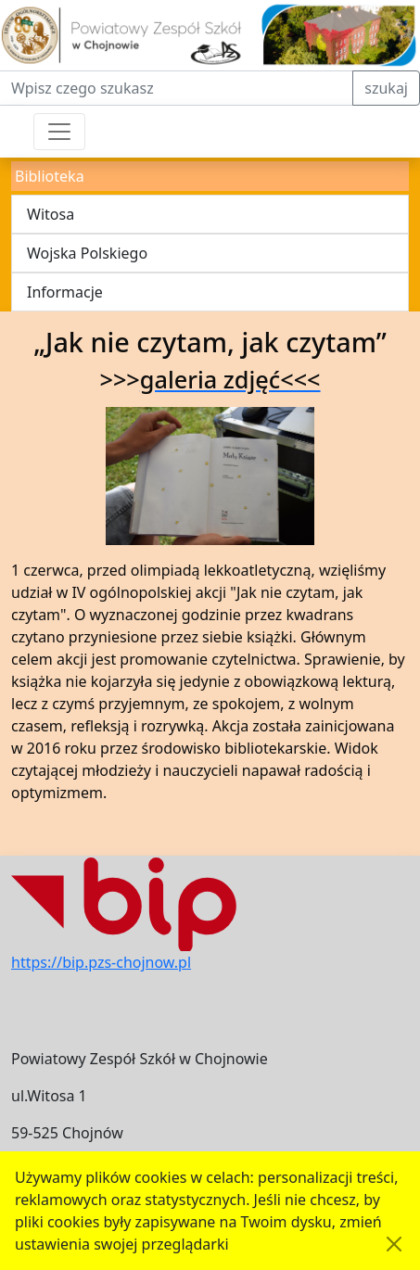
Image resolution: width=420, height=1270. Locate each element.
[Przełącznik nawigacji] (59, 131)
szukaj (386, 88)
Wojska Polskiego (87, 253)
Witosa (50, 214)
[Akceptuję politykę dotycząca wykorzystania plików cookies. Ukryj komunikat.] (394, 1244)
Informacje (65, 292)
